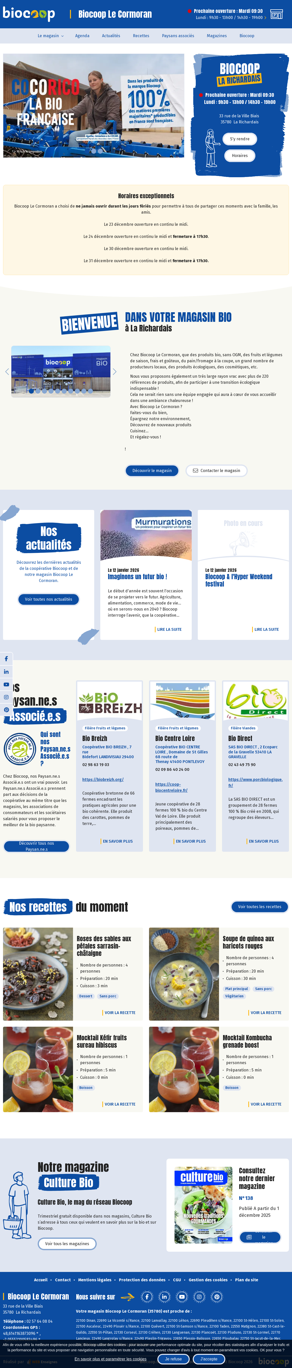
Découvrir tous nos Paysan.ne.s (36, 846)
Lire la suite (170, 629)
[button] (7, 106)
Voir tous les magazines (67, 1243)
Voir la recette (120, 1012)
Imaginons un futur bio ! (137, 576)
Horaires (240, 155)
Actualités (111, 35)
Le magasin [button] (48, 35)
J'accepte (209, 1359)
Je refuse (173, 1359)
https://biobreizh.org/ (103, 779)
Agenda (82, 35)
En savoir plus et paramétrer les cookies (111, 1359)
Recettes (141, 35)
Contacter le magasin (216, 470)
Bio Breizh (94, 738)
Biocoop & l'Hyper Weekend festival (238, 580)
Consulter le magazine (260, 1237)
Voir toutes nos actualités (48, 599)
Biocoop (246, 35)
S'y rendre (240, 139)
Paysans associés (178, 35)
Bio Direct (240, 738)
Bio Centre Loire (175, 738)
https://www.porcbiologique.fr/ (255, 782)
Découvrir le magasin (152, 470)
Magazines (217, 35)
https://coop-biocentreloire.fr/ (171, 787)
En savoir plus (118, 841)
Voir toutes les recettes (259, 906)
